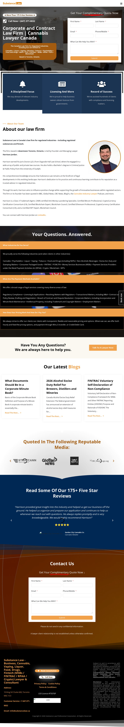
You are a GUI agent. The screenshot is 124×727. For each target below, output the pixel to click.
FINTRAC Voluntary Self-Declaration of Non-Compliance (100, 385)
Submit (94, 58)
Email (72, 31)
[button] (10, 460)
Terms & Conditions (48, 687)
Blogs (74, 367)
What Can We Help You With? (82, 41)
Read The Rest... (13, 413)
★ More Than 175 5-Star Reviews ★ (19, 15)
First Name (75, 21)
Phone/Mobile (101, 31)
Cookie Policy (54, 683)
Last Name (99, 21)
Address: (7, 688)
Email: (6, 711)
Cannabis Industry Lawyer (85, 193)
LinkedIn (42, 215)
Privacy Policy (40, 683)
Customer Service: (12, 701)
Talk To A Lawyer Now (102, 347)
